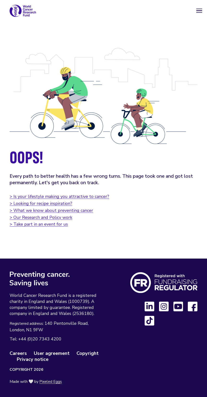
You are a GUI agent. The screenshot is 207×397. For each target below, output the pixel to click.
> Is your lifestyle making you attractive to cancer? (59, 196)
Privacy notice (32, 359)
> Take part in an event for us (39, 224)
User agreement (52, 353)
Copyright (88, 353)
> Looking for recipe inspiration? (41, 203)
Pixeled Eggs (50, 381)
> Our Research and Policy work (41, 217)
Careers (18, 353)
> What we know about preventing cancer (51, 210)
